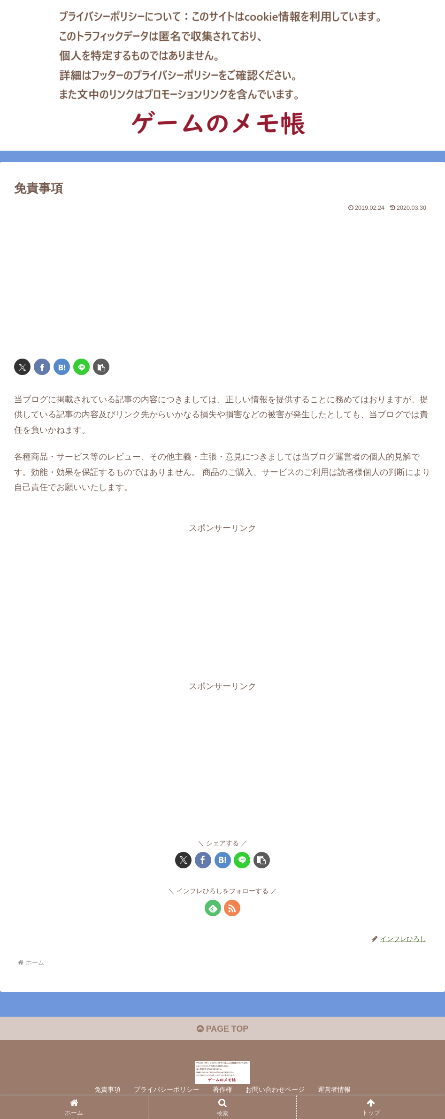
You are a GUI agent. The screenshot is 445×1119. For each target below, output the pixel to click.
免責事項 (107, 1090)
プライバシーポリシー (166, 1090)
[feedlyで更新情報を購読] (213, 908)
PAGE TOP (222, 1029)
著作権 (222, 1090)
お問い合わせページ (275, 1090)
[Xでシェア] (22, 367)
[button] (101, 367)
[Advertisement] (222, 281)
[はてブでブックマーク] (62, 367)
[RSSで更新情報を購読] (232, 908)
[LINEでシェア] (81, 367)
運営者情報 (334, 1090)
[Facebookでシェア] (42, 367)
